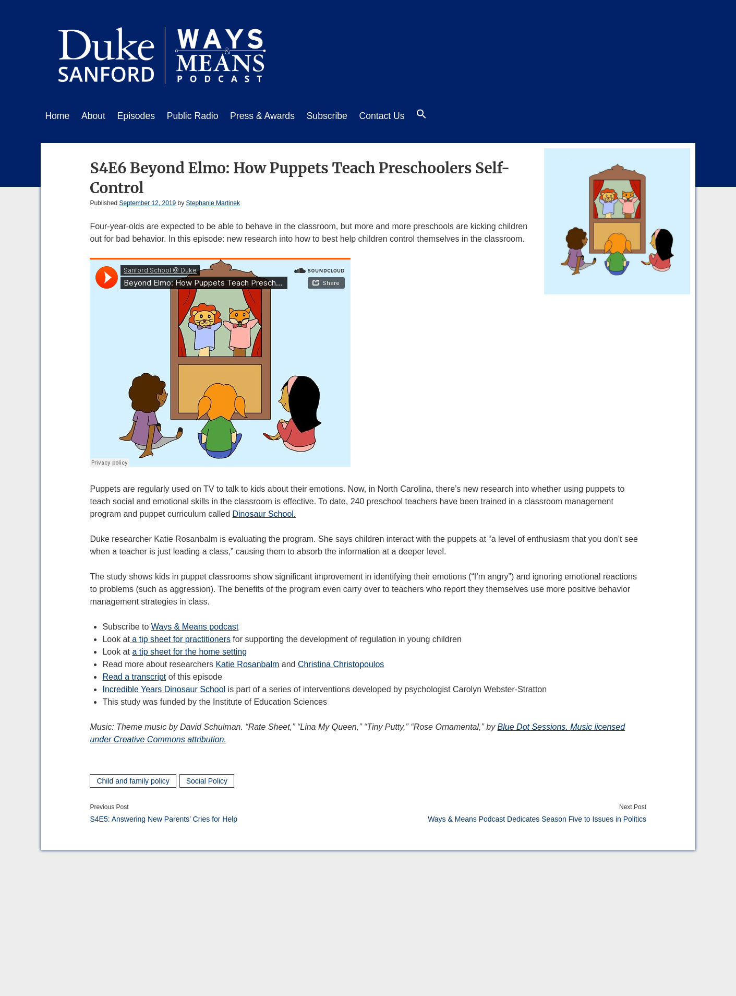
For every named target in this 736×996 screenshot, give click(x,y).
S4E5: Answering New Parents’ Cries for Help (163, 816)
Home (57, 116)
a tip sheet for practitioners (180, 636)
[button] (450, 116)
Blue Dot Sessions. (534, 724)
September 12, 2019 (147, 200)
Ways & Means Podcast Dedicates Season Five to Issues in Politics (537, 816)
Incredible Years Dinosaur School (163, 686)
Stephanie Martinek (213, 200)
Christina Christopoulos (341, 661)
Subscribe (347, 116)
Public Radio (205, 116)
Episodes (144, 116)
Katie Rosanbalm (247, 661)
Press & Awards (278, 116)
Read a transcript (134, 674)
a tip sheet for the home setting (189, 649)
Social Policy (206, 778)
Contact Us (406, 116)
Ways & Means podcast (194, 624)
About (98, 116)
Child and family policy (132, 778)
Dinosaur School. (264, 511)
